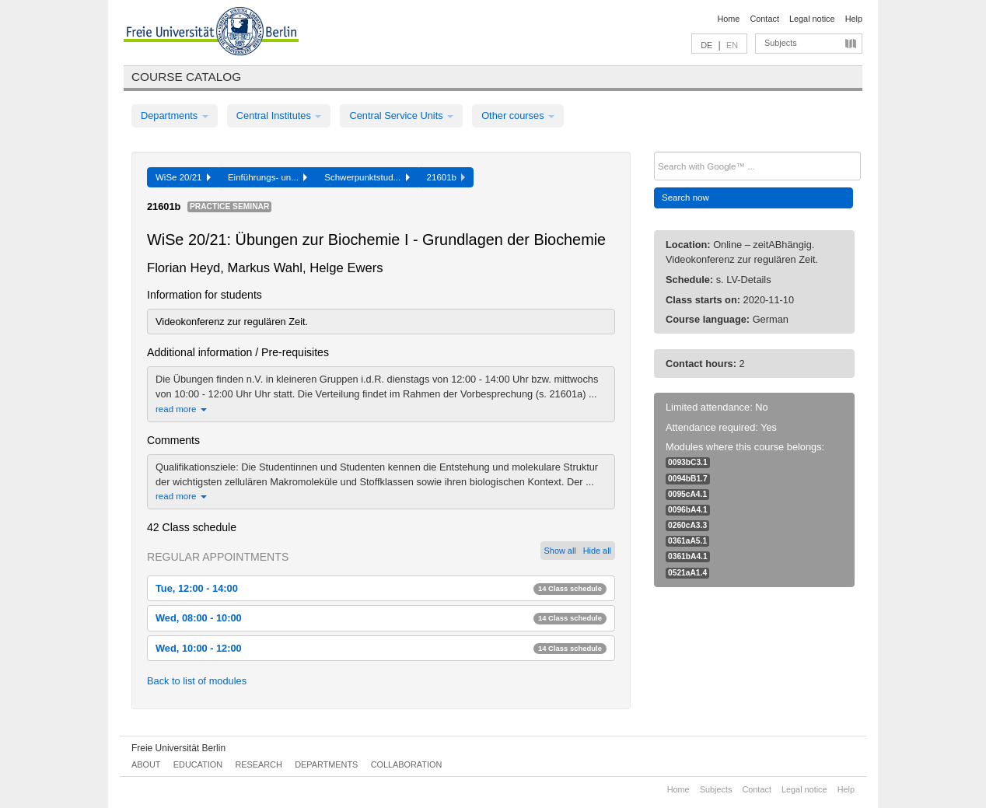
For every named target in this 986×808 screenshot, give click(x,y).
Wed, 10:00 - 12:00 (381, 648)
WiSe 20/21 (183, 177)
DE (706, 45)
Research (258, 764)
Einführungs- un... (267, 177)
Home (728, 18)
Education (197, 764)
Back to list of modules (197, 681)
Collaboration (406, 764)
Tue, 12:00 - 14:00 (381, 588)
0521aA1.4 (687, 572)
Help (853, 18)
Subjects (780, 42)
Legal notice (812, 18)
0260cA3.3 (687, 525)
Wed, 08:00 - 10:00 (381, 618)
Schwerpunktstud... (366, 177)
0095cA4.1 (687, 494)
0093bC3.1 (688, 462)
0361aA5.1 (687, 541)
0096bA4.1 (688, 509)
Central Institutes (279, 115)
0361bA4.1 (688, 556)
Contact (764, 18)
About (145, 764)
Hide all (597, 550)
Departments (174, 115)
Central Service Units (401, 115)
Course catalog (186, 76)
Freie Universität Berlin (178, 748)
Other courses (517, 115)
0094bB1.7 (688, 478)
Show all (560, 550)
